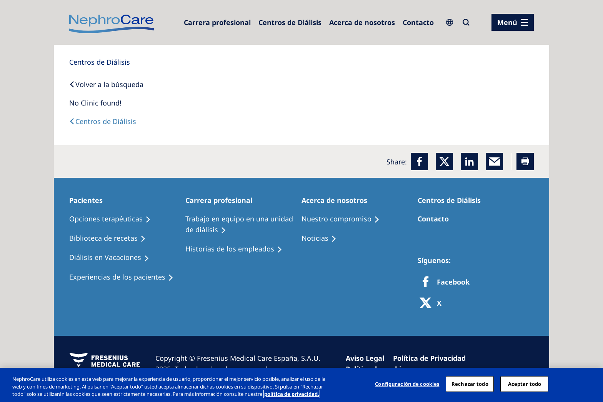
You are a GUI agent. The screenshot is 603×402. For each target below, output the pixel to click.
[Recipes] (111, 238)
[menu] (512, 22)
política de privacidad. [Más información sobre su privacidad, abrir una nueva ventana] (291, 393)
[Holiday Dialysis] (112, 257)
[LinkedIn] (469, 161)
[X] (433, 304)
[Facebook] (419, 161)
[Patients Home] (89, 200)
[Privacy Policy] (433, 358)
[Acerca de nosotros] (362, 22)
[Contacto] (418, 22)
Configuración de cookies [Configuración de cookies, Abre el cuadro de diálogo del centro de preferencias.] (407, 383)
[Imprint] (368, 358)
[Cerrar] (590, 383)
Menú (507, 22)
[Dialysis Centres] (217, 22)
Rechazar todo (469, 383)
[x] (444, 161)
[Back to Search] (106, 84)
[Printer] (525, 161)
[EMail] (494, 161)
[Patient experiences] (124, 277)
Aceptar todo (524, 383)
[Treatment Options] (113, 219)
